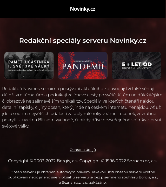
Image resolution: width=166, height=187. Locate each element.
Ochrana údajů (83, 150)
